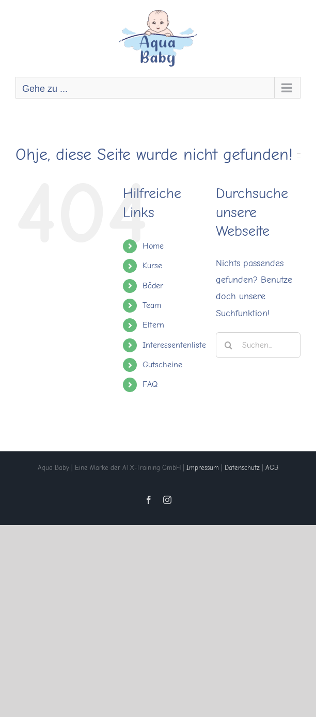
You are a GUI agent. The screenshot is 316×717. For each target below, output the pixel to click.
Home (153, 246)
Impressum (202, 467)
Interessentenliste (174, 345)
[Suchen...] (258, 345)
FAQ (150, 384)
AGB (271, 467)
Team (152, 305)
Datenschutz (242, 467)
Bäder (153, 285)
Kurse (152, 265)
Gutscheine (162, 364)
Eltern (153, 325)
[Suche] (229, 345)
